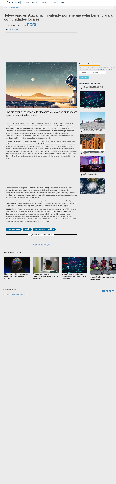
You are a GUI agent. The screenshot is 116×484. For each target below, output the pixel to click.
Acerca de (5, 294)
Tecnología (43, 2)
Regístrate (26, 294)
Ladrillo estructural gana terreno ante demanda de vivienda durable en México (93, 130)
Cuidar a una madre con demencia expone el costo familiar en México (46, 268)
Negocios (34, 2)
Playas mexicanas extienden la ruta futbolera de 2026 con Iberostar (92, 108)
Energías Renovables (44, 229)
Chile (27, 229)
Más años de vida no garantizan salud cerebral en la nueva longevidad (17, 268)
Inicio (27, 2)
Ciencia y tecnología (14, 7)
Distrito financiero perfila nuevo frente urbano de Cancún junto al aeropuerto (93, 87)
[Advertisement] (60, 47)
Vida (50, 2)
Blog (10, 294)
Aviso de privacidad (105, 69)
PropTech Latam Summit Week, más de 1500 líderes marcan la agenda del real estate (93, 153)
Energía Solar (14, 229)
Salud (55, 2)
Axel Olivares (14, 29)
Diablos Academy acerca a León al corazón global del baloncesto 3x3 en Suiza (103, 268)
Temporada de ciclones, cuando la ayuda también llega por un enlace (93, 173)
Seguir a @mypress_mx (41, 245)
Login (69, 2)
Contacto (62, 2)
